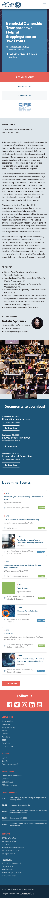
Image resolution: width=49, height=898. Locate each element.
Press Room (6, 743)
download (11, 428)
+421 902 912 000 (12, 328)
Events (4, 730)
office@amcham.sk (8, 854)
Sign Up (5, 761)
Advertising (6, 737)
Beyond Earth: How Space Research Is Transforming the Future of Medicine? (28, 811)
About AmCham (7, 721)
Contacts (5, 734)
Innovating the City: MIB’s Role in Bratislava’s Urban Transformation (28, 824)
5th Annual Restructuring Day (20, 805)
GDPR (4, 740)
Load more (10, 683)
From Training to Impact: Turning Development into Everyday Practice (28, 799)
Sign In (4, 758)
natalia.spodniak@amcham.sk (16, 331)
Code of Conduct (8, 746)
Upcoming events (24, 77)
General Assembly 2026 (18, 818)
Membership (6, 724)
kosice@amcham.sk (9, 876)
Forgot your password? (10, 764)
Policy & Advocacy (8, 727)
